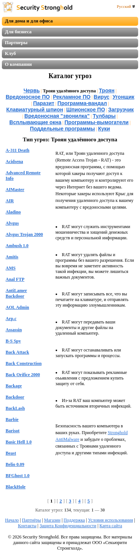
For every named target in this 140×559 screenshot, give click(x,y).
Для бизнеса (18, 31)
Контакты (27, 525)
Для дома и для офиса (29, 21)
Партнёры (31, 520)
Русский (126, 6)
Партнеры (16, 42)
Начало (12, 520)
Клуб (10, 53)
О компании (18, 64)
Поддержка (74, 520)
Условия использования (110, 520)
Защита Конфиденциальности (68, 525)
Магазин (52, 520)
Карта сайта (110, 525)
